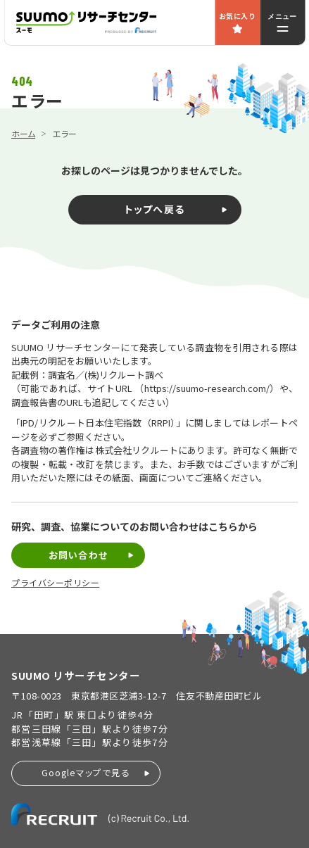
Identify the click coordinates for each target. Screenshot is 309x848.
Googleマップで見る (86, 772)
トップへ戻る (154, 209)
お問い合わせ (78, 555)
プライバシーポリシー (55, 582)
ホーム (23, 133)
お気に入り (237, 16)
